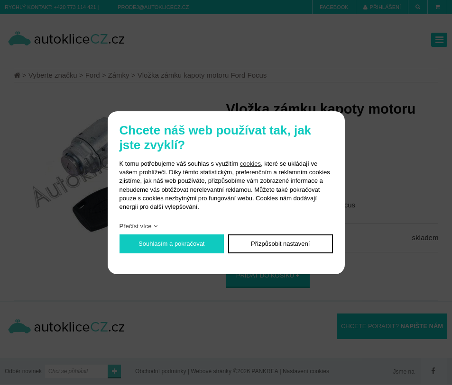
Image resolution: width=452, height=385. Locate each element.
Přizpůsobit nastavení (280, 243)
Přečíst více (136, 226)
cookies (250, 163)
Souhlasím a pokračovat (171, 243)
